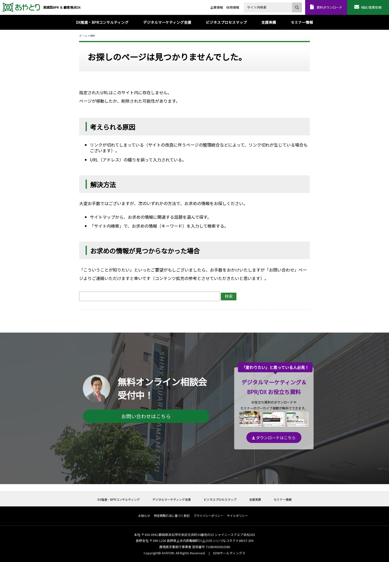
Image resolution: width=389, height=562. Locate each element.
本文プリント (300, 35)
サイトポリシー (237, 516)
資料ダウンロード (329, 7)
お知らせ (144, 516)
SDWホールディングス (229, 553)
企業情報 (216, 7)
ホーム (83, 35)
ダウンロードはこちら (274, 437)
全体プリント (281, 35)
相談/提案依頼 (371, 7)
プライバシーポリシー (208, 516)
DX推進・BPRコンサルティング (118, 499)
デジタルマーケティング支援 (171, 499)
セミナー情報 (283, 499)
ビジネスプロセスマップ (220, 499)
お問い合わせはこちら (146, 416)
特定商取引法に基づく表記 (172, 516)
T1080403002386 (218, 546)
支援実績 (255, 499)
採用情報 (232, 7)
